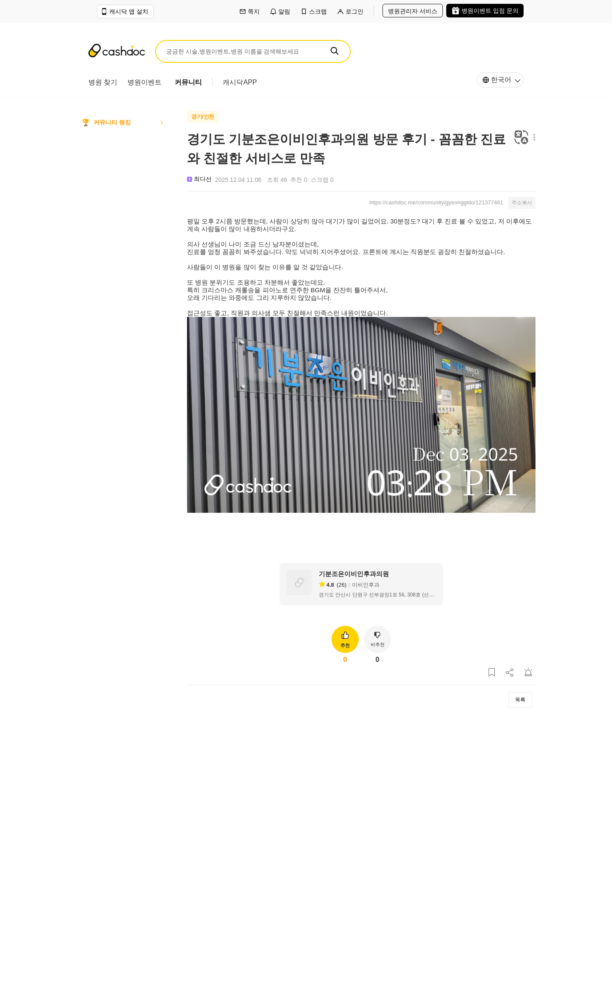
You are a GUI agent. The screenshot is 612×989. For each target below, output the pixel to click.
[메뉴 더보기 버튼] (532, 138)
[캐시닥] (116, 51)
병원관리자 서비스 (412, 11)
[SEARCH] (334, 51)
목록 (520, 700)
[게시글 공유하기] (510, 673)
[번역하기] (521, 138)
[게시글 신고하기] (528, 673)
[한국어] (500, 80)
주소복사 (522, 203)
